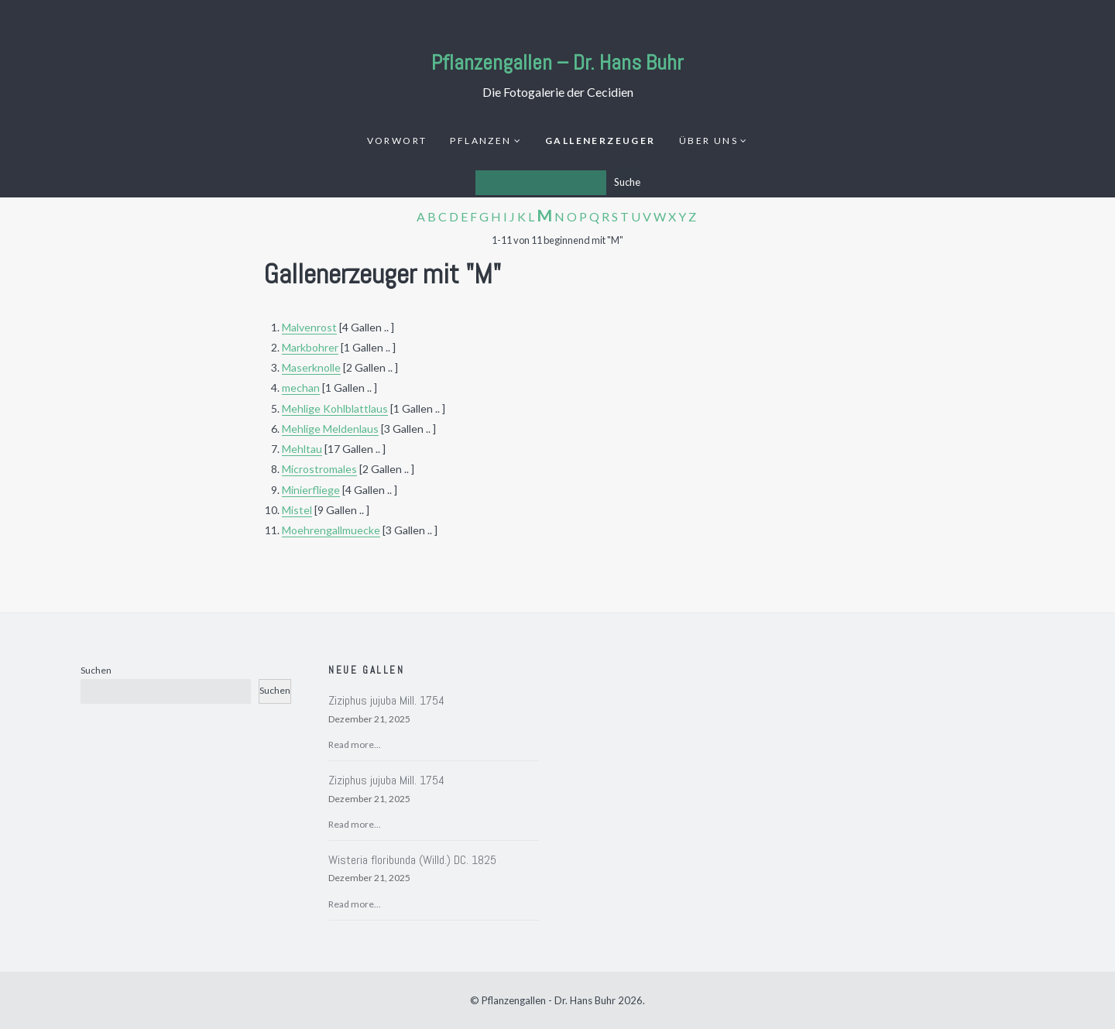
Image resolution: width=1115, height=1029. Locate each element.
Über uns (708, 140)
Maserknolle (311, 367)
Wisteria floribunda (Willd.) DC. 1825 (412, 860)
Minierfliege (311, 489)
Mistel (297, 509)
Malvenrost (309, 327)
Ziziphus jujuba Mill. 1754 (386, 700)
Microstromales (319, 468)
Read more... (354, 744)
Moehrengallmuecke (331, 530)
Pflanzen (480, 140)
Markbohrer (310, 347)
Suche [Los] (627, 182)
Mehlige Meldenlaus (330, 428)
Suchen (96, 670)
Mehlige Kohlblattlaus (335, 408)
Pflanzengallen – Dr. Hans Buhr (557, 62)
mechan (301, 387)
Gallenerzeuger (600, 140)
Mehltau (302, 448)
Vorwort (397, 140)
